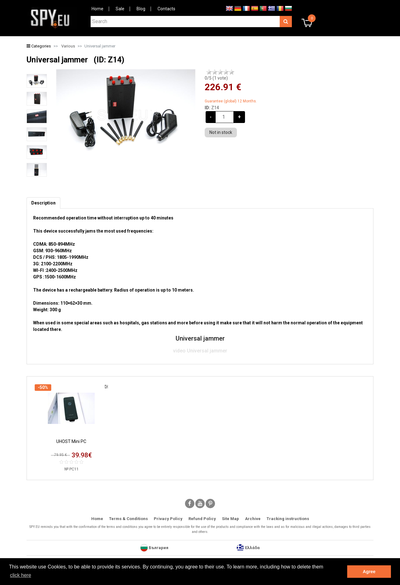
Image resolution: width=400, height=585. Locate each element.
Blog (141, 8)
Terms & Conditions (128, 518)
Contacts (166, 8)
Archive (253, 518)
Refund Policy (202, 518)
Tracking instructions (288, 518)
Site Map (230, 518)
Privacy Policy (168, 518)
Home (97, 8)
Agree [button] (369, 571)
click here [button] (20, 575)
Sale (120, 8)
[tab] (43, 203)
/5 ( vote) (216, 78)
